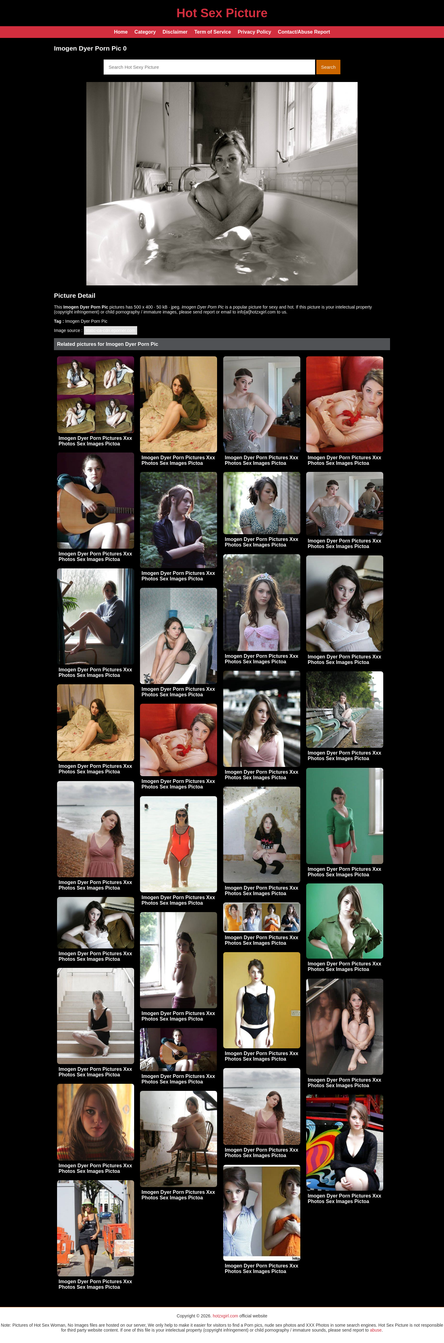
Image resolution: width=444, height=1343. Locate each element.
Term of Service (212, 32)
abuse (376, 1330)
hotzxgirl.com (225, 1315)
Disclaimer (174, 32)
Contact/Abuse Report (304, 32)
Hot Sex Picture (222, 13)
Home (121, 32)
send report (204, 311)
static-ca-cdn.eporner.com (110, 330)
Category (145, 32)
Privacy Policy (254, 32)
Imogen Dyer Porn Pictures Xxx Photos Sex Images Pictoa (95, 441)
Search (328, 67)
